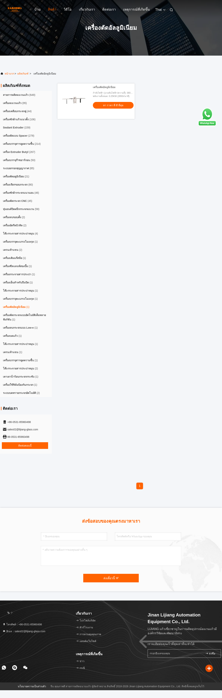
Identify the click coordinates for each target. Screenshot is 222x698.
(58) (21, 209)
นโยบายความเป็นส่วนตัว (32, 686)
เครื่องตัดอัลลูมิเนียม (104, 87)
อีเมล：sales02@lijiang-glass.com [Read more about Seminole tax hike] (24, 631)
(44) (17, 111)
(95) (15, 103)
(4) (20, 233)
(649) (19, 94)
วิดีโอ (68, 9)
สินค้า (52, 9)
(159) (16, 127)
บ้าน (37, 9)
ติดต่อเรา (109, 9)
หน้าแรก (9, 73)
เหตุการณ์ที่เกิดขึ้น (136, 9)
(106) (19, 119)
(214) (22, 143)
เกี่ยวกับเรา (87, 9)
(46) (21, 192)
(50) (19, 160)
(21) (16, 176)
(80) (18, 184)
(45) (17, 200)
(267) (19, 151)
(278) (18, 135)
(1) (20, 241)
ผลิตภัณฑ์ (22, 73)
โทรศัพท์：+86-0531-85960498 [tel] (22, 624)
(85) (18, 168)
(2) (14, 217)
